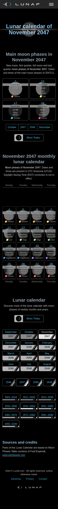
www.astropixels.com (13, 455)
